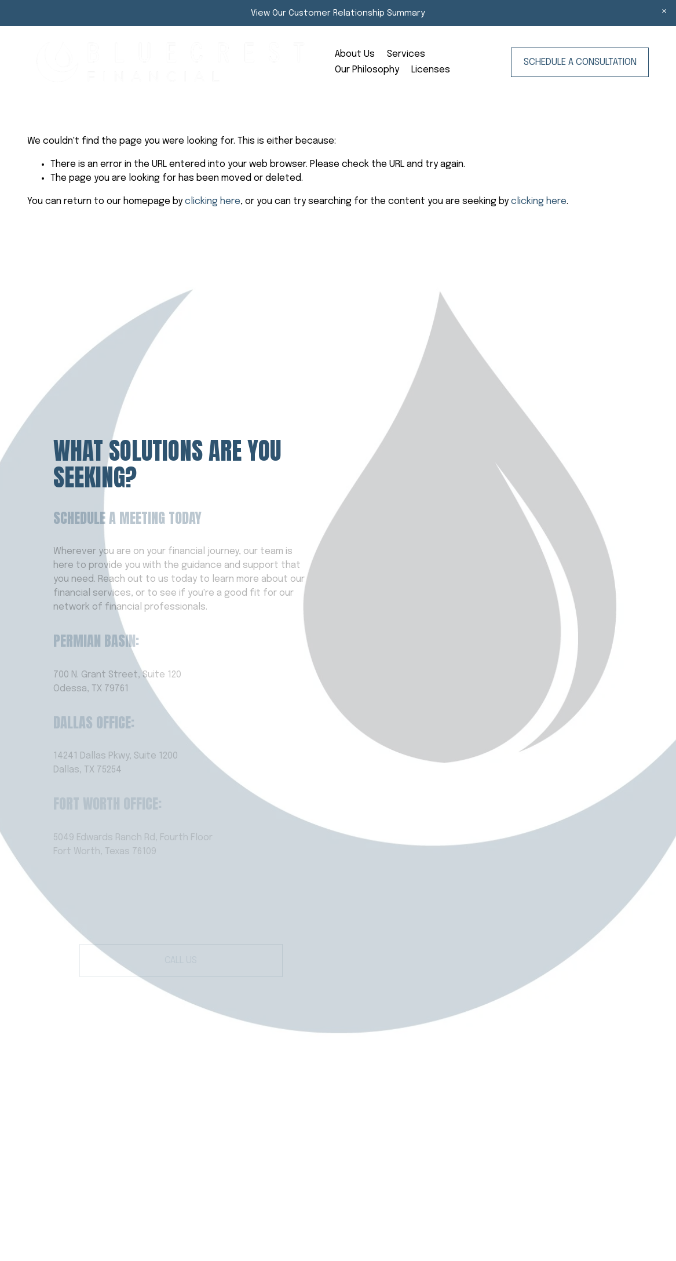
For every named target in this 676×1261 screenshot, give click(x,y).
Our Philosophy (367, 70)
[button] (664, 12)
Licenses (430, 70)
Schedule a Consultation (580, 62)
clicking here (212, 201)
